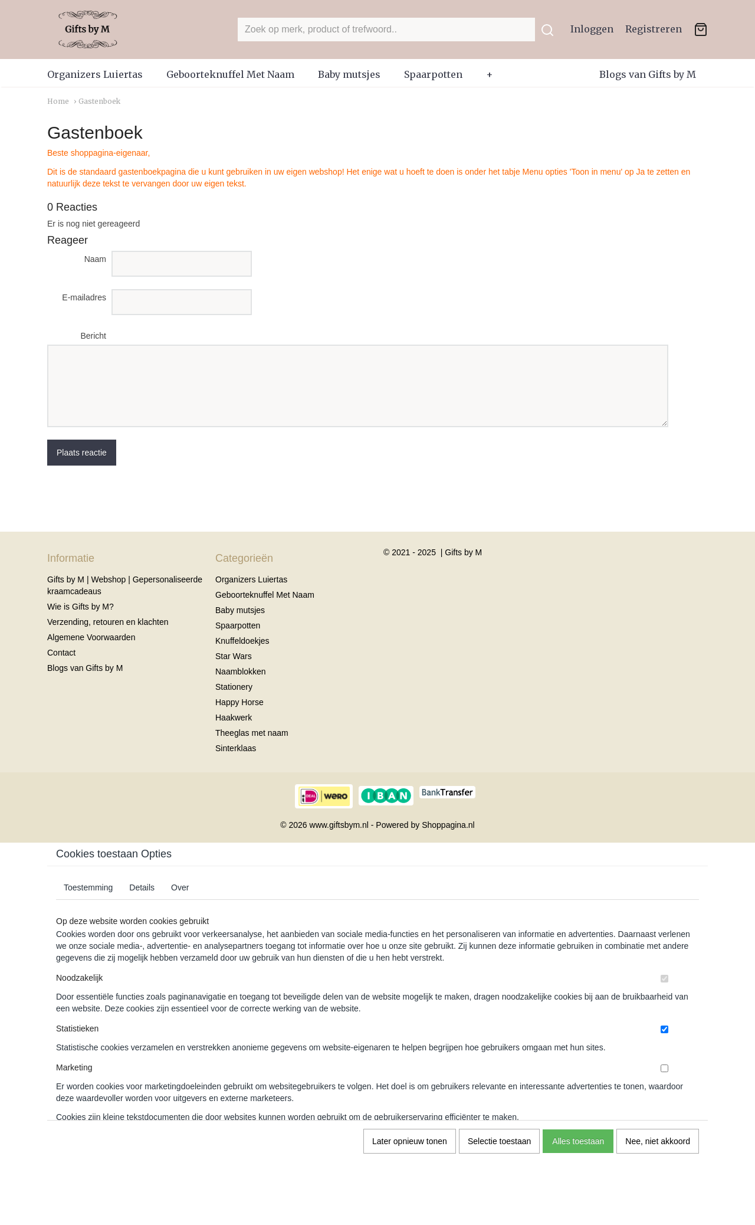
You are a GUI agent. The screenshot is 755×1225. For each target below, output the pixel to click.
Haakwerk (233, 717)
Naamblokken (240, 671)
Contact (61, 652)
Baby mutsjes (349, 74)
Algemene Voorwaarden (91, 637)
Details (142, 887)
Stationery (233, 687)
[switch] (664, 978)
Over (180, 887)
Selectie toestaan (499, 1141)
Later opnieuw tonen (409, 1141)
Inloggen (591, 29)
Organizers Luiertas (95, 74)
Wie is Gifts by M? (80, 606)
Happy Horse (239, 702)
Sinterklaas (235, 748)
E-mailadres (84, 297)
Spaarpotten (433, 74)
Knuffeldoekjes (242, 641)
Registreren (653, 29)
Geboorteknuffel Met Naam (230, 74)
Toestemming (88, 887)
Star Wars (233, 656)
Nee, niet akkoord (657, 1141)
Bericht (93, 335)
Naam (95, 259)
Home (58, 101)
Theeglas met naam (251, 733)
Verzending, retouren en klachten (107, 622)
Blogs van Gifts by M (647, 74)
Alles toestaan (578, 1141)
